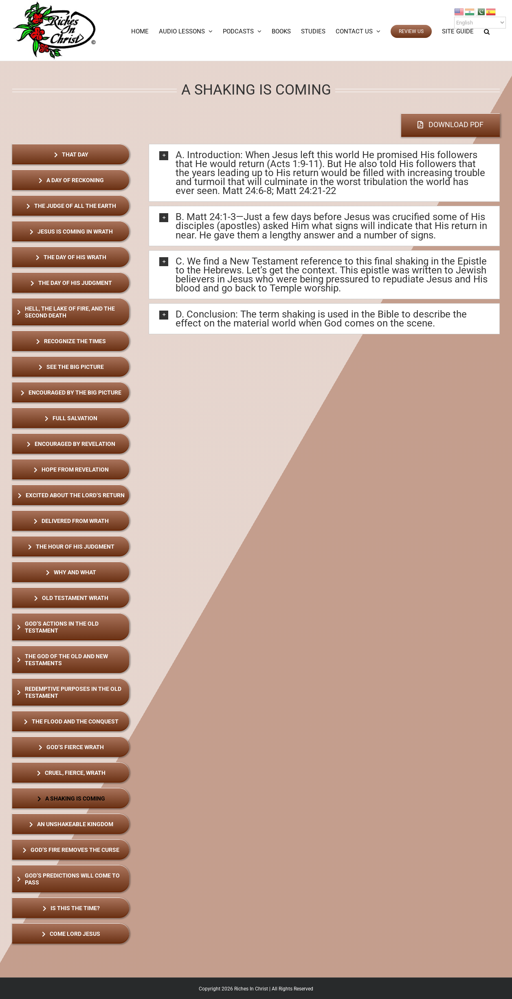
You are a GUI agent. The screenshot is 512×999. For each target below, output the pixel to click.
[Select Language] (480, 23)
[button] (487, 31)
